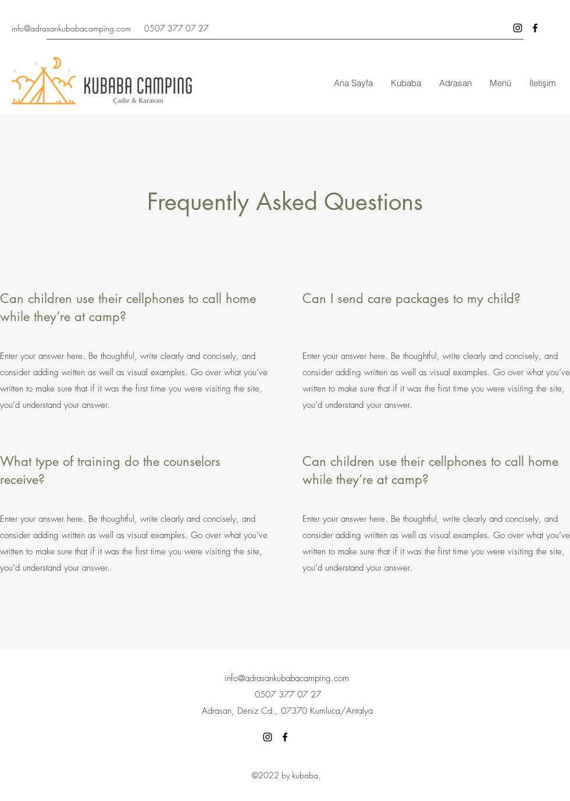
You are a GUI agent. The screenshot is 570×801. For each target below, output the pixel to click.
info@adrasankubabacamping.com (71, 28)
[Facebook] (285, 737)
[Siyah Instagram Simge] (517, 28)
